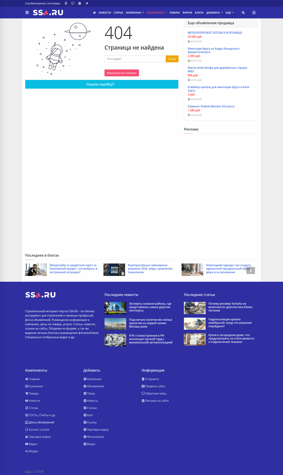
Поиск (172, 59)
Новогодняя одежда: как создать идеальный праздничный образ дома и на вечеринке (228, 268)
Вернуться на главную (122, 73)
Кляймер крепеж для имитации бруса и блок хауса (218, 88)
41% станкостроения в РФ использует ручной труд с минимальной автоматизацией (151, 339)
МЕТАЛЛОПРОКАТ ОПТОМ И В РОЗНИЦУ (215, 32)
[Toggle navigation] (254, 12)
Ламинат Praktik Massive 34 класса (211, 106)
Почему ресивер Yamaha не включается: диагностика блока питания (230, 307)
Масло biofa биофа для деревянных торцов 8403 (217, 69)
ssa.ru (29, 471)
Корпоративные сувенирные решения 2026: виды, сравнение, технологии (150, 268)
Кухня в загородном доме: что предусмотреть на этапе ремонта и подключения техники (231, 338)
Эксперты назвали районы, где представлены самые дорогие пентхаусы (150, 307)
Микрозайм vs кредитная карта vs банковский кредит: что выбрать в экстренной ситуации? (73, 268)
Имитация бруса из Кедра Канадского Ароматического (214, 50)
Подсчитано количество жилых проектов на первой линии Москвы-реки (150, 323)
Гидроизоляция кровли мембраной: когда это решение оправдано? (230, 323)
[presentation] (32, 270)
